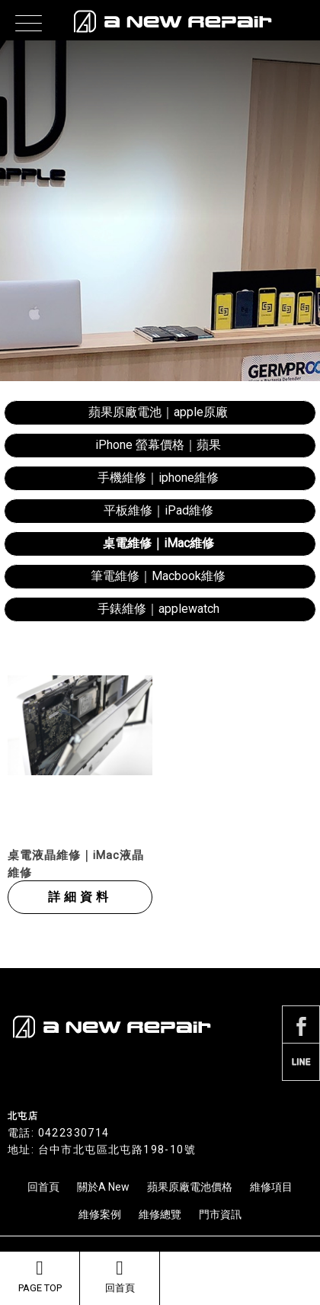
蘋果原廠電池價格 (189, 1187)
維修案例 (99, 1214)
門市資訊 (220, 1214)
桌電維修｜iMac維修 (158, 543)
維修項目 (271, 1187)
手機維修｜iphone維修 (158, 477)
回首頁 (119, 1276)
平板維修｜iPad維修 (158, 510)
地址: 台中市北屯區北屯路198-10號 (102, 1149)
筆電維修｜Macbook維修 (158, 576)
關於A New (103, 1187)
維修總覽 (160, 1214)
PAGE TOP (39, 1276)
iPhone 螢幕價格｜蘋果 (158, 445)
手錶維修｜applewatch (158, 608)
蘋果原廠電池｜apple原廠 (158, 412)
